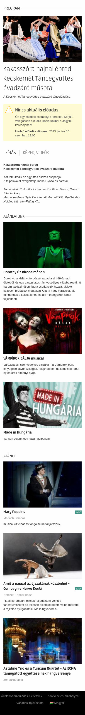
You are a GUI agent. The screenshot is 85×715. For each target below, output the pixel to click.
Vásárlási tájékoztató (30, 703)
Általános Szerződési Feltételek (21, 696)
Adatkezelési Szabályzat (64, 696)
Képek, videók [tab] (36, 152)
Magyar (57, 703)
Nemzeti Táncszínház (17, 595)
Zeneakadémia (13, 679)
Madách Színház (14, 518)
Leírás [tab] (9, 152)
